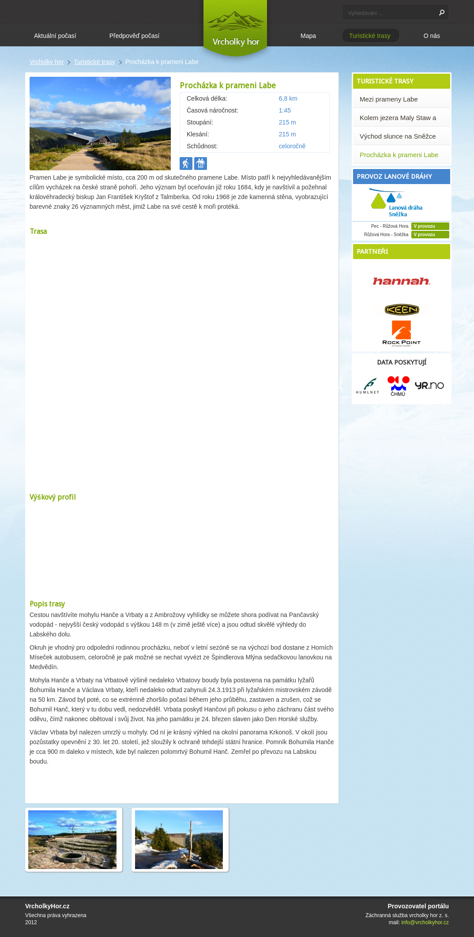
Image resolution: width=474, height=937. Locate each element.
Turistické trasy (94, 61)
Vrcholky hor (47, 61)
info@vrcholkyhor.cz (425, 922)
